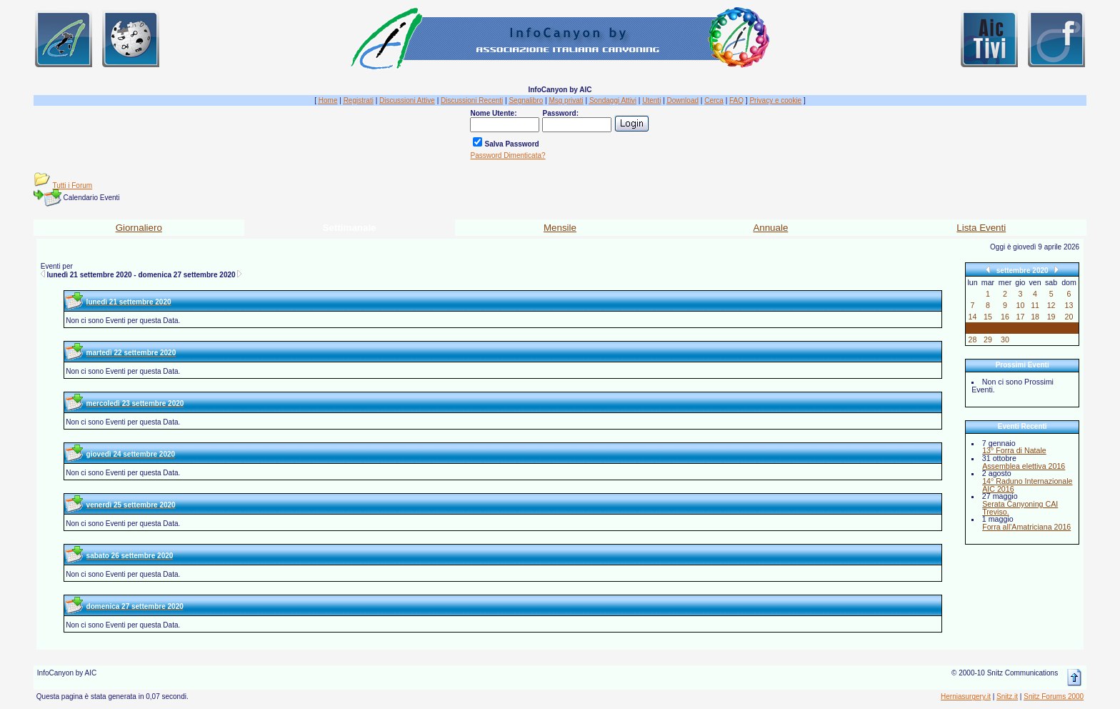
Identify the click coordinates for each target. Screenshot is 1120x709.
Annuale (770, 227)
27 (1069, 328)
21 (973, 328)
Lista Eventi (981, 227)
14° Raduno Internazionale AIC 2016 (1027, 485)
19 (1051, 316)
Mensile (560, 227)
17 (1020, 316)
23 (1005, 328)
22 (988, 328)
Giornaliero (139, 227)
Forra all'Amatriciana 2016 (1026, 526)
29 (988, 339)
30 (1005, 339)
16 (1005, 316)
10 (1020, 305)
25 (1035, 328)
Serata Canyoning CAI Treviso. (1020, 508)
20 (1069, 316)
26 (1051, 328)
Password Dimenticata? (507, 155)
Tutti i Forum (72, 185)
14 (973, 316)
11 (1035, 305)
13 (1069, 305)
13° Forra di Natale (1014, 450)
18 (1035, 316)
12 (1051, 305)
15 (988, 316)
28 (973, 339)
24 (1020, 328)
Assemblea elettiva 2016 (1023, 466)
